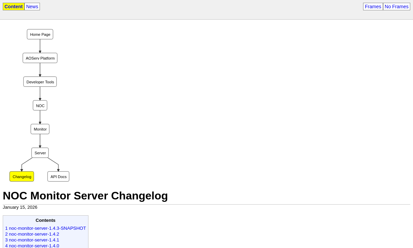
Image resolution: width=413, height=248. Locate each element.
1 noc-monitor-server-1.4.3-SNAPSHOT (45, 228)
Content (13, 6)
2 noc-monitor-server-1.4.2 (32, 234)
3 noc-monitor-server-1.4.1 (32, 239)
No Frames (397, 6)
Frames (373, 6)
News (32, 6)
